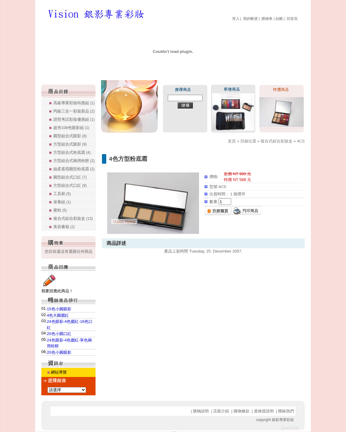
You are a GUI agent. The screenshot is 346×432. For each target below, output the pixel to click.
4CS (301, 141)
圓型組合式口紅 (70, 177)
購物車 (267, 19)
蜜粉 (60, 210)
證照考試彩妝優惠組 (74, 119)
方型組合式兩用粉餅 (74, 160)
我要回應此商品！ (57, 291)
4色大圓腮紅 (58, 315)
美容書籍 (64, 226)
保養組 (62, 202)
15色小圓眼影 (59, 309)
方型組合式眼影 (70, 144)
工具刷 (62, 193)
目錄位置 (248, 141)
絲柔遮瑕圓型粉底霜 (74, 169)
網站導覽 (59, 372)
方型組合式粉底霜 (72, 152)
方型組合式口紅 (70, 185)
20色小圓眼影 (59, 352)
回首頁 (292, 19)
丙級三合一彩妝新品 (74, 111)
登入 (235, 19)
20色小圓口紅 (59, 333)
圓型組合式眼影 (70, 136)
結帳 (279, 19)
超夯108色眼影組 (71, 127)
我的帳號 (250, 19)
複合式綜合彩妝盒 (73, 218)
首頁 (232, 141)
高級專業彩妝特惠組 (74, 103)
